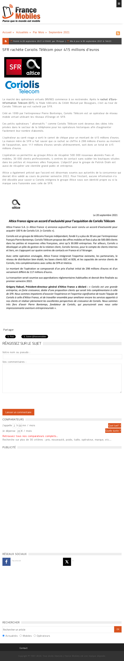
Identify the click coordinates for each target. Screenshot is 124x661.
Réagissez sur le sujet (21, 343)
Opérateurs (43, 636)
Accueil (6, 32)
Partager (8, 330)
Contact (23, 648)
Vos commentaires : (14, 361)
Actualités (22, 32)
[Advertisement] (26, 499)
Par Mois (38, 32)
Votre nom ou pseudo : (16, 352)
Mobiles (27, 636)
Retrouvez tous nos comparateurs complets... (30, 436)
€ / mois (26, 431)
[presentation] (29, 401)
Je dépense (9, 431)
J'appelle (7, 425)
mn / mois (29, 425)
